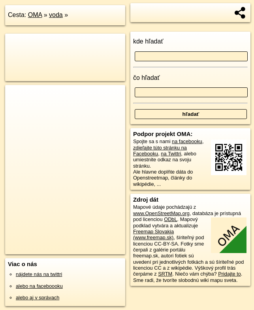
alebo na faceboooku (39, 286)
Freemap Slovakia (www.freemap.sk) (153, 234)
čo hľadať (146, 77)
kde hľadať (148, 41)
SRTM (165, 274)
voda (56, 14)
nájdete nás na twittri (39, 274)
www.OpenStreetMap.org (161, 213)
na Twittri (171, 154)
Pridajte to (229, 274)
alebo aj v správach (37, 298)
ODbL (170, 219)
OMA (35, 14)
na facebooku (187, 141)
